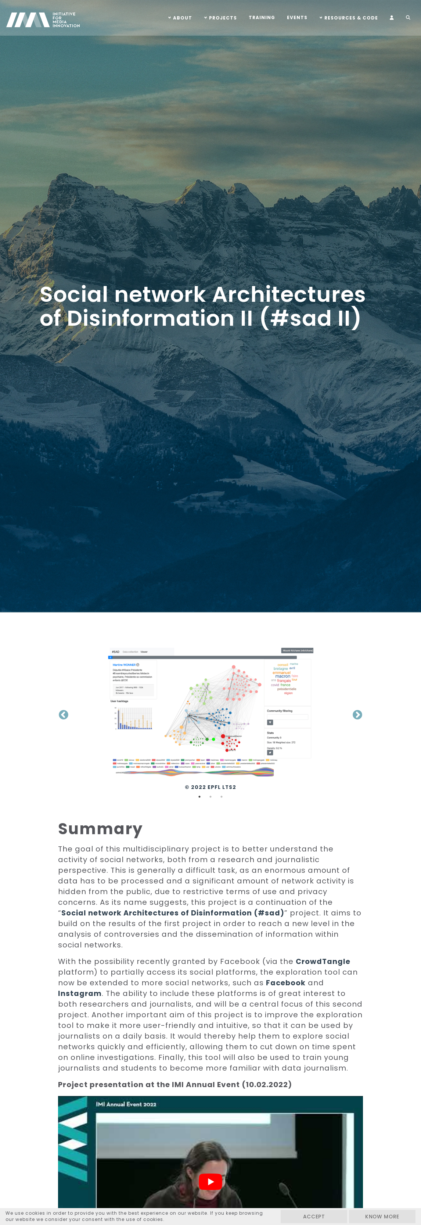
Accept (303, 1216)
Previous (63, 715)
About (181, 18)
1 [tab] (199, 796)
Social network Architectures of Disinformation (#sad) (175, 913)
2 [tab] (210, 796)
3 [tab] (221, 796)
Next (357, 715)
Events (296, 17)
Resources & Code (350, 18)
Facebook (286, 983)
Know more (379, 1216)
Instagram (80, 993)
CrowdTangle (324, 961)
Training (261, 17)
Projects (222, 18)
